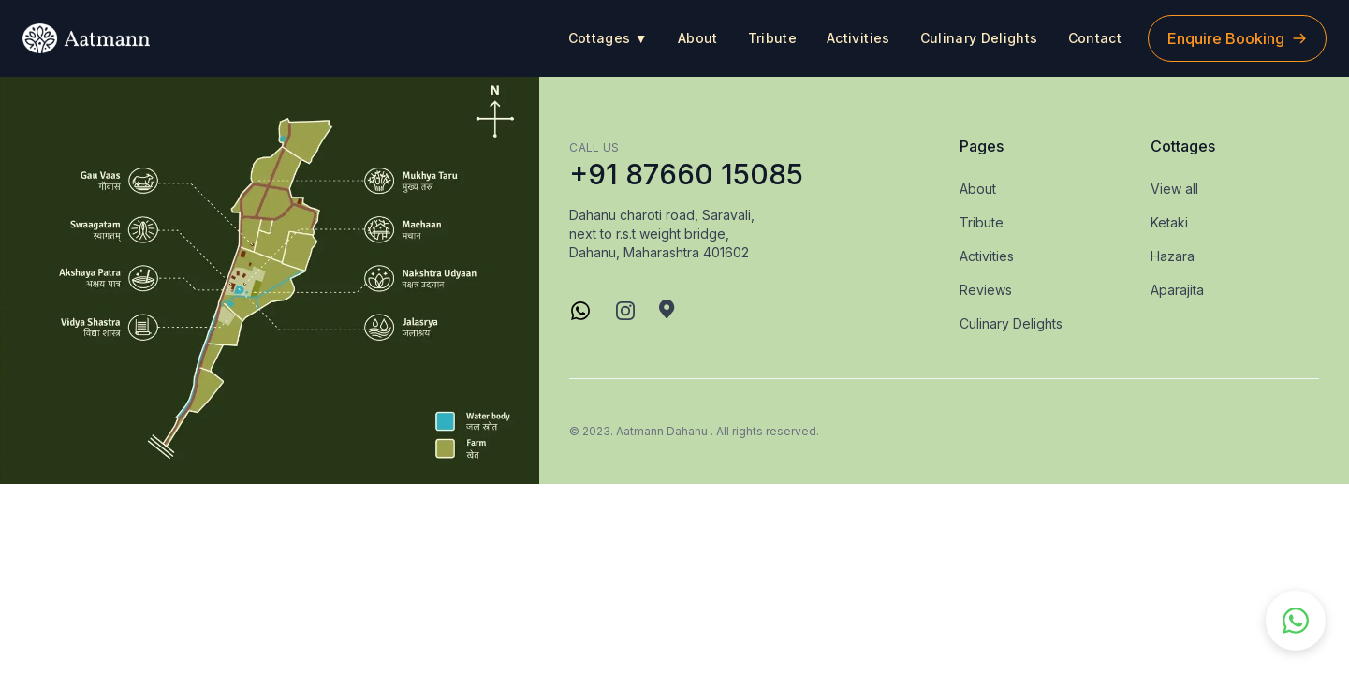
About (698, 38)
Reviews (986, 290)
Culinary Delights (979, 38)
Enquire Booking (1237, 38)
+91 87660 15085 (686, 174)
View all (1174, 189)
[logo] (86, 38)
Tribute (772, 38)
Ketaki (1169, 222)
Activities (858, 38)
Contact (1095, 38)
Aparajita (1177, 290)
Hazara (1173, 256)
